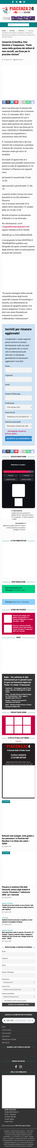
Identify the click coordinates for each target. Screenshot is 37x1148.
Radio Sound (16, 602)
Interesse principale (13, 422)
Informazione (6, 1036)
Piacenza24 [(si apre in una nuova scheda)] (25, 602)
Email (7, 384)
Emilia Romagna (10, 479)
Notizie (12, 31)
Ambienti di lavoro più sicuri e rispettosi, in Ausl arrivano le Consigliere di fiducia (17, 921)
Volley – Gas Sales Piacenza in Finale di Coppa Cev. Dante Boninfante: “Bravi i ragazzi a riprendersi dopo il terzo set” (18, 696)
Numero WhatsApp (12, 394)
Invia (23, 590)
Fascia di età (10, 412)
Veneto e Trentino (26, 479)
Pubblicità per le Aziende (9, 1039)
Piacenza (10, 475)
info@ (12, 1119)
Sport (18, 637)
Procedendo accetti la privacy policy (15, 432)
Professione (9, 403)
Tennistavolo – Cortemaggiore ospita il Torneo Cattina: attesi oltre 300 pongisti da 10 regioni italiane (18, 690)
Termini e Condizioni (26, 1146)
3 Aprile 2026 (7, 846)
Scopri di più (9, 1121)
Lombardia (26, 475)
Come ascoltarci (6, 1033)
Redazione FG (19, 59)
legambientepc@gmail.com (16, 226)
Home (3, 1027)
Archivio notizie (6, 1030)
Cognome (9, 375)
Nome (7, 366)
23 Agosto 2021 (8, 59)
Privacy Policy (17, 1146)
